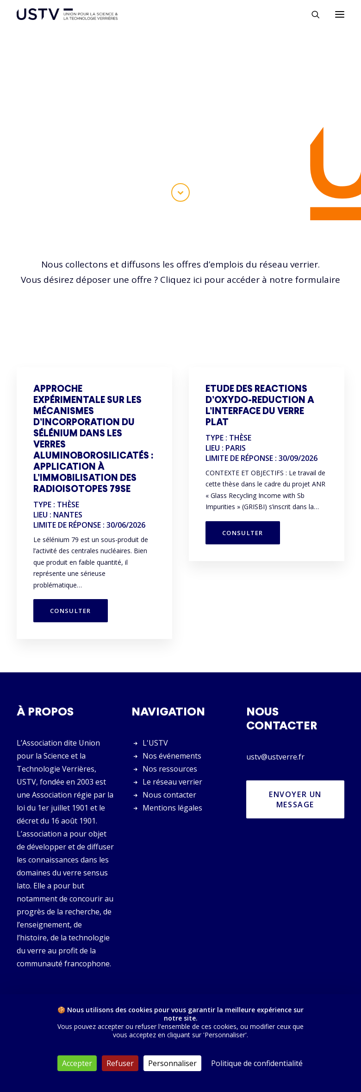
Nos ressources (170, 769)
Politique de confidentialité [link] (257, 1063)
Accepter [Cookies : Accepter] (77, 1063)
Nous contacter (169, 795)
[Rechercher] (311, 14)
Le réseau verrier (172, 782)
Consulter (70, 611)
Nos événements (172, 756)
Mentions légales (172, 808)
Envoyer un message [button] (296, 799)
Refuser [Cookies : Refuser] (120, 1063)
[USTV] (67, 14)
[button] (339, 14)
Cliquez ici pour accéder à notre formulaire (250, 280)
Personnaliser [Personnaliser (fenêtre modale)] (172, 1063)
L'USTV (155, 743)
